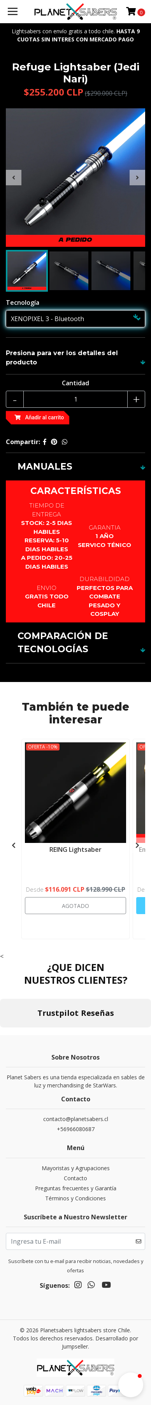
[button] (130, 1385)
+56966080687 (76, 1129)
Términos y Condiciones (75, 1198)
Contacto (75, 1178)
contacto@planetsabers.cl (75, 1119)
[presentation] (13, 177)
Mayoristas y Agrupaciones (76, 1168)
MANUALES (45, 466)
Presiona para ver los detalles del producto (62, 357)
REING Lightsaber (75, 849)
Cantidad (75, 383)
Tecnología (22, 302)
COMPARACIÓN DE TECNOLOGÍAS (63, 643)
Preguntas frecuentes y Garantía (75, 1188)
